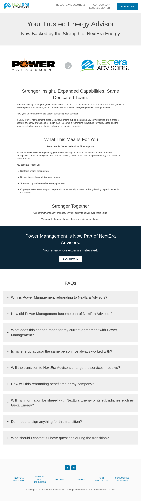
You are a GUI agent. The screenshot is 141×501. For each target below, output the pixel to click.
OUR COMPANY (101, 5)
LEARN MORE (70, 259)
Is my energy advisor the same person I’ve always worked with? (61, 351)
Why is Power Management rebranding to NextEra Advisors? (59, 297)
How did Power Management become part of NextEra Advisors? (61, 314)
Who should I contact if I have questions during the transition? (60, 438)
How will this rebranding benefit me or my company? (52, 384)
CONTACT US (127, 6)
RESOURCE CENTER (99, 8)
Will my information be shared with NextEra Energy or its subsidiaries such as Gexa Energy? (72, 402)
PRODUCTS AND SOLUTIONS (70, 5)
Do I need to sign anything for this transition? (46, 422)
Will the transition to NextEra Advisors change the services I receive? (65, 368)
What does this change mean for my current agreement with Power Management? (64, 332)
